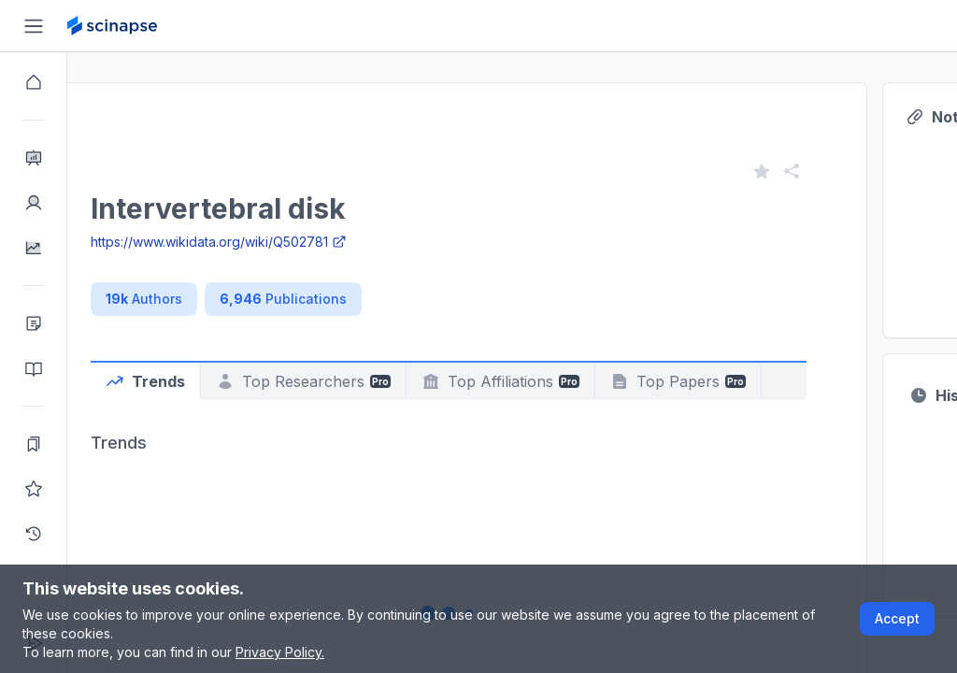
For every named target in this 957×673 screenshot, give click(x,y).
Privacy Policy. (280, 652)
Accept (897, 618)
